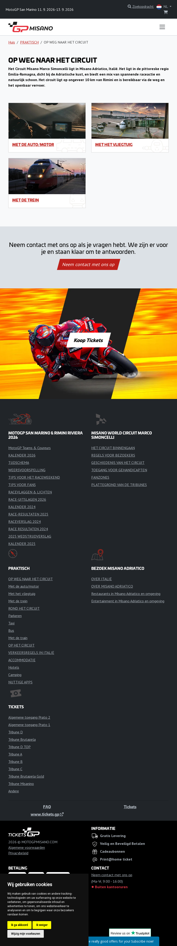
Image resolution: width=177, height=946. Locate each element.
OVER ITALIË (101, 579)
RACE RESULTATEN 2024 (28, 529)
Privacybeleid (18, 853)
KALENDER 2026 (21, 455)
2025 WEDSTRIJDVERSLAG (29, 536)
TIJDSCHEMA (18, 462)
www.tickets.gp (47, 814)
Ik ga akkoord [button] (19, 925)
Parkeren (15, 615)
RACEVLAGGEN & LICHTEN (30, 492)
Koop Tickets (88, 340)
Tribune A (15, 754)
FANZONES (100, 477)
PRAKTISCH (29, 42)
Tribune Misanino (21, 783)
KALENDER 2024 (21, 506)
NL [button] (162, 6)
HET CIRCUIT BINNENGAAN (113, 447)
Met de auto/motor (33, 144)
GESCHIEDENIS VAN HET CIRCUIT (118, 462)
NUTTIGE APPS (20, 682)
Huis (11, 42)
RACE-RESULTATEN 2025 (28, 514)
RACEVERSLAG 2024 (24, 521)
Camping (14, 674)
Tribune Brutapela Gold (26, 776)
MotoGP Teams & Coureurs (29, 447)
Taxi (11, 623)
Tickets (130, 806)
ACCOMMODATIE (21, 660)
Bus (11, 630)
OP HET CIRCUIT (21, 645)
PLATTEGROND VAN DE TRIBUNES (119, 484)
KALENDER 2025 (21, 543)
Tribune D (15, 732)
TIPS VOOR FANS (22, 484)
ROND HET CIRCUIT (24, 608)
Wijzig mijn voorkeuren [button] (25, 933)
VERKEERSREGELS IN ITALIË (31, 652)
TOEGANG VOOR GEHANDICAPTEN (119, 470)
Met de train (17, 638)
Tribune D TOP (19, 746)
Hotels (13, 667)
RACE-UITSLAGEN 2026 (27, 499)
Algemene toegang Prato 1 (29, 724)
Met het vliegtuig (114, 144)
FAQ (47, 806)
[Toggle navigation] (162, 27)
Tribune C (15, 769)
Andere (13, 791)
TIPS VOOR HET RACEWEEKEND (34, 477)
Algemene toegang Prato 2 (29, 717)
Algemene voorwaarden (26, 847)
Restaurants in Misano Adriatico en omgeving (125, 593)
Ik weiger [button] (41, 925)
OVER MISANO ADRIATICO (112, 586)
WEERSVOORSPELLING (26, 470)
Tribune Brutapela (22, 739)
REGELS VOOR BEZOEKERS (113, 455)
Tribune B (15, 761)
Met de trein (25, 200)
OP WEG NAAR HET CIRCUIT (30, 579)
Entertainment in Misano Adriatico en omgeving (127, 601)
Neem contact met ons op (88, 264)
